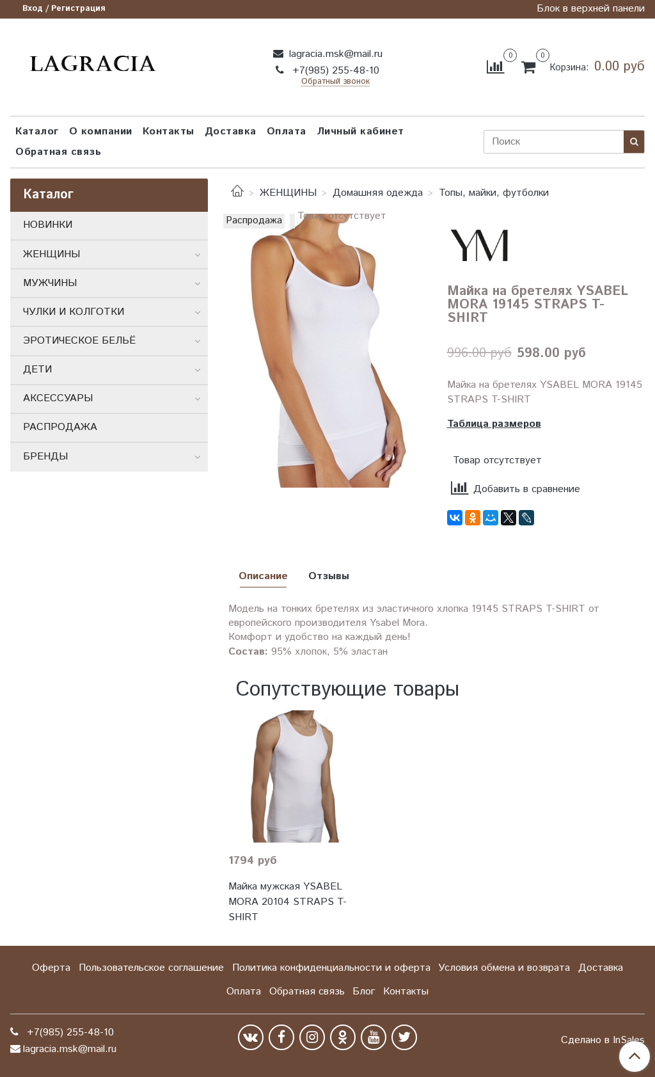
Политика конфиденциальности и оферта (331, 968)
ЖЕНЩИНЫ (288, 193)
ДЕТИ (37, 369)
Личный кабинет (360, 131)
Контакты (168, 131)
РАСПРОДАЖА (60, 427)
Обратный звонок (335, 82)
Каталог (37, 131)
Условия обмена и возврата (504, 968)
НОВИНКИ (47, 225)
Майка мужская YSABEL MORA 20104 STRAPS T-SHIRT (287, 902)
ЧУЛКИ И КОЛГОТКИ (73, 312)
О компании (100, 131)
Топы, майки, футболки (494, 193)
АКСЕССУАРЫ (58, 398)
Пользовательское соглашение (151, 968)
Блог (363, 991)
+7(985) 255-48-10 (334, 70)
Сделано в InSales (603, 1040)
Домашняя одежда (378, 193)
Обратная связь (58, 152)
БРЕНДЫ (45, 456)
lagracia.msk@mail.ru (334, 54)
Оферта (51, 968)
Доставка (230, 131)
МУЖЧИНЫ (50, 283)
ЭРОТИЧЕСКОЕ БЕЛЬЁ (79, 340)
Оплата (286, 131)
